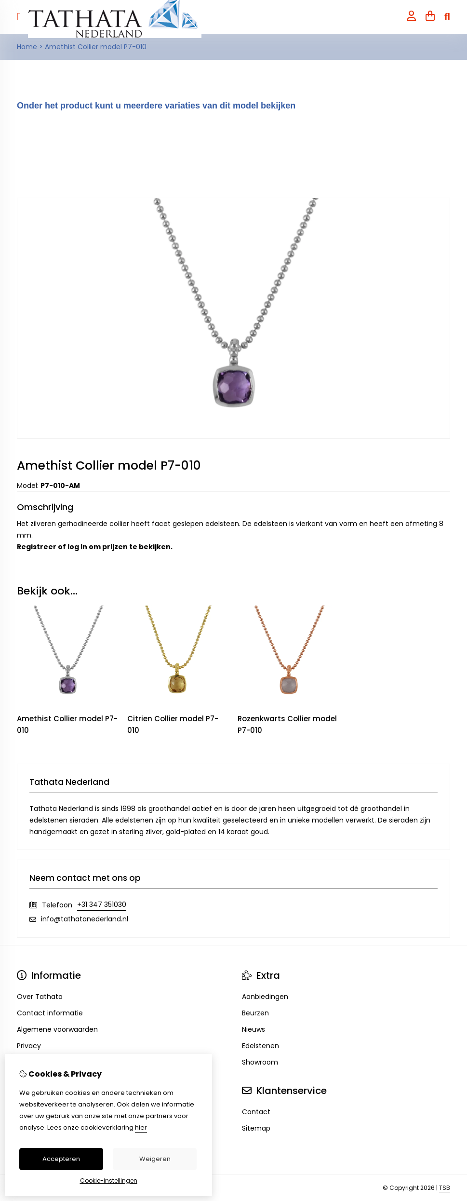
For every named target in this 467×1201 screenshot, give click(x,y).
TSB (444, 1188)
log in (77, 547)
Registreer (36, 547)
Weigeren (155, 1158)
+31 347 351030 (101, 904)
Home (27, 47)
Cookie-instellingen (108, 1180)
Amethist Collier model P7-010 (96, 47)
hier (141, 1127)
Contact (256, 1112)
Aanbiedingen (265, 996)
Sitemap (256, 1128)
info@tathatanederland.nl (84, 919)
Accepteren (61, 1158)
